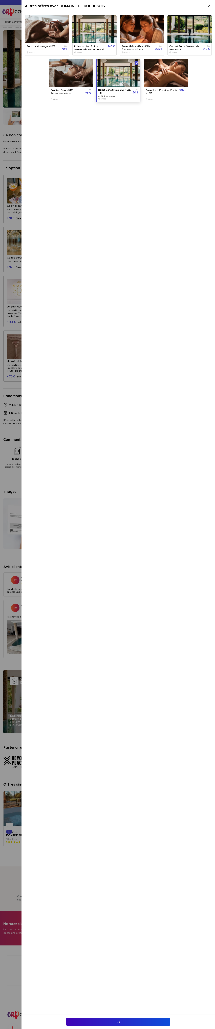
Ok (118, 1021)
